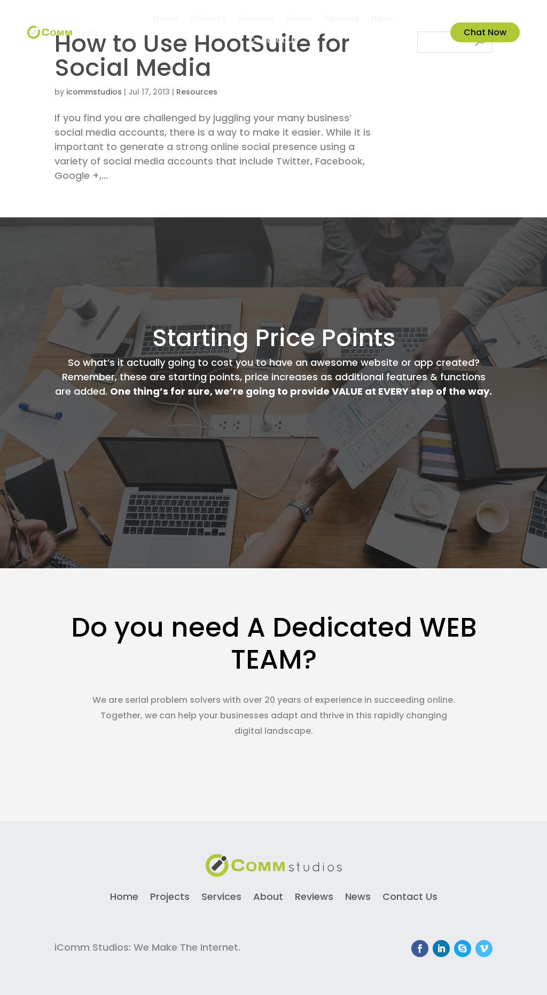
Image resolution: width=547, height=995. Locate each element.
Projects (208, 20)
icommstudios (94, 92)
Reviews (341, 20)
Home (166, 20)
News (382, 20)
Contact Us (273, 41)
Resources (196, 92)
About (299, 20)
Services (256, 20)
